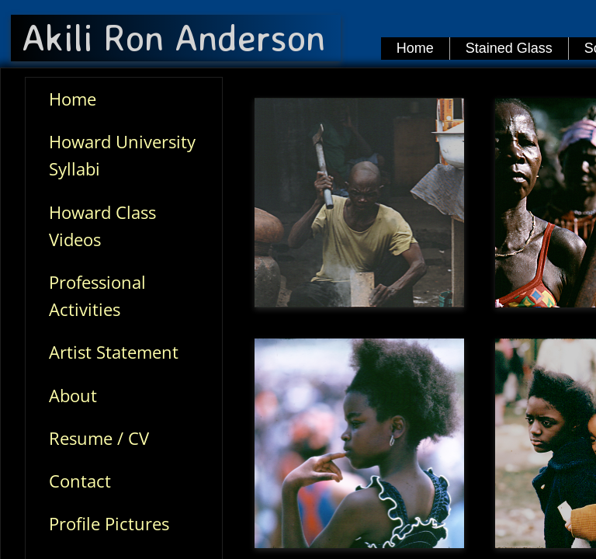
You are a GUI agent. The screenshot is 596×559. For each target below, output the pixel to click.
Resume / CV (99, 438)
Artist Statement (113, 351)
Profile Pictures (109, 523)
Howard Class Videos (102, 225)
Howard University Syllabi (122, 155)
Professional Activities (97, 295)
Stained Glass (509, 48)
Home (72, 98)
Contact (80, 480)
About (73, 395)
